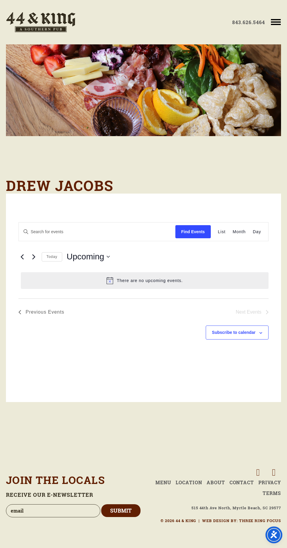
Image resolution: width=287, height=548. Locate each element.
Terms (272, 493)
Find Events (193, 231)
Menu (163, 482)
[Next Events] (33, 256)
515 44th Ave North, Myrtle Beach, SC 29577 (236, 507)
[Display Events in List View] (222, 231)
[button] (276, 21)
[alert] (145, 280)
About (216, 482)
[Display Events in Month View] (239, 231)
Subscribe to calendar (233, 332)
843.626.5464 (248, 22)
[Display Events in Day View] (257, 231)
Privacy (269, 482)
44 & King (41, 22)
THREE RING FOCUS (260, 520)
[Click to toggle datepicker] (88, 257)
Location (189, 482)
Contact (242, 482)
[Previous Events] (22, 256)
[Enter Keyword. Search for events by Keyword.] (97, 231)
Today (51, 257)
